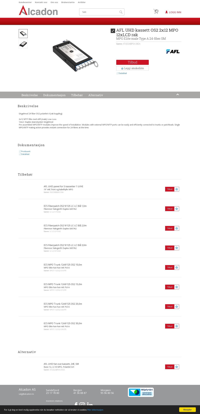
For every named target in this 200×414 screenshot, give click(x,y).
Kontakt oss (41, 2)
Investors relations (54, 401)
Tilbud (132, 62)
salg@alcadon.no (26, 394)
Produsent (25, 151)
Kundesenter (25, 2)
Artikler (82, 2)
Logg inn (175, 12)
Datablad (123, 73)
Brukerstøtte (68, 2)
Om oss (54, 2)
